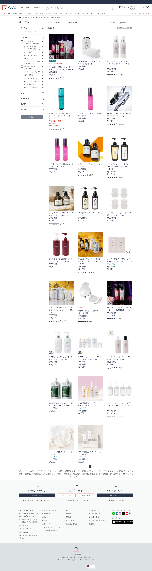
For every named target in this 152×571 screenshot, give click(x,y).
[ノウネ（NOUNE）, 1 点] (32, 84)
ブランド (24, 37)
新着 (9, 13)
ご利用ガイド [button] (85, 495)
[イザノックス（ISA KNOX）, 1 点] (32, 81)
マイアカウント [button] (115, 495)
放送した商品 (17, 13)
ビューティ (28, 13)
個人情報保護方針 (94, 514)
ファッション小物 (51, 13)
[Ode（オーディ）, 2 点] (32, 58)
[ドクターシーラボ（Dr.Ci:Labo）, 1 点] (32, 68)
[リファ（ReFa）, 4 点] (32, 52)
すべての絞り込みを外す (124, 28)
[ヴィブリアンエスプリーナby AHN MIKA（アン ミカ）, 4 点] (32, 48)
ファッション (38, 13)
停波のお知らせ (24, 525)
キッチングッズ (87, 13)
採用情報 (68, 517)
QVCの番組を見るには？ (50, 531)
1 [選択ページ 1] (90, 467)
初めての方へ (143, 13)
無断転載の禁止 (24, 532)
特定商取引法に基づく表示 (97, 520)
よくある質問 (70, 500)
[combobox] (77, 8)
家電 (103, 13)
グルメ (97, 13)
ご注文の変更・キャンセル (114, 500)
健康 (61, 13)
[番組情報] (37, 8)
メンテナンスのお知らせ (26, 529)
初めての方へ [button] (66, 495)
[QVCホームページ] (20, 18)
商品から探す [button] (25, 8)
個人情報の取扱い (94, 517)
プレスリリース (70, 520)
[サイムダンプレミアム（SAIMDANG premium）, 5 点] (32, 42)
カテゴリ (24, 28)
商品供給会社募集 (71, 524)
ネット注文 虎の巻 (82, 500)
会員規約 (92, 524)
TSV (3, 13)
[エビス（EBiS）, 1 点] (32, 75)
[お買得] (133, 13)
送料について (46, 517)
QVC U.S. (64, 557)
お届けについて (47, 520)
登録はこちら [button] (37, 495)
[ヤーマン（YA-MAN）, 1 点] (32, 78)
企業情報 (68, 514)
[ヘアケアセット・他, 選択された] (32, 32)
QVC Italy (88, 557)
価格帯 (23, 104)
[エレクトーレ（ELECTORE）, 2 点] (32, 55)
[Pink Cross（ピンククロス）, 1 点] (32, 72)
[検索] (112, 8)
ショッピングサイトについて (51, 527)
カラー (23, 93)
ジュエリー (68, 13)
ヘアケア (35, 18)
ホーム (77, 13)
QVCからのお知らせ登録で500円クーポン (36, 500)
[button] (126, 8)
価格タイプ (25, 99)
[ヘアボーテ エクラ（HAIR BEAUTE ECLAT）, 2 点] (32, 62)
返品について (46, 524)
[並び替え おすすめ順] (125, 23)
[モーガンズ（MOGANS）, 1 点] (32, 87)
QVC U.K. (71, 557)
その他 (23, 109)
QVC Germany (79, 557)
